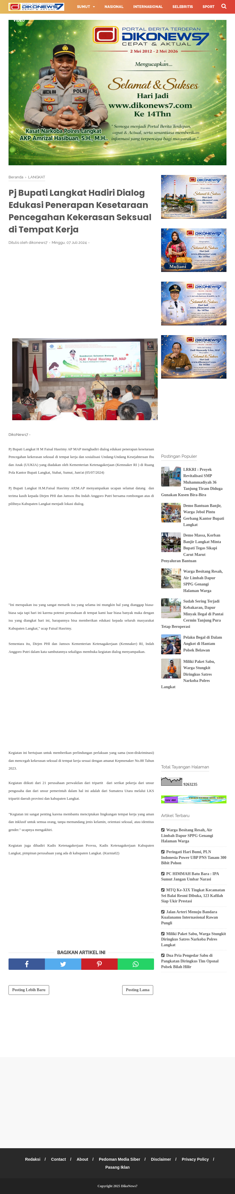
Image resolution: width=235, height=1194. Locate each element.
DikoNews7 (129, 1186)
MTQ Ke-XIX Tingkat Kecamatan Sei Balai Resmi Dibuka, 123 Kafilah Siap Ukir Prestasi (193, 895)
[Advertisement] (81, 291)
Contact (58, 1159)
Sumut (83, 7)
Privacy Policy (195, 1159)
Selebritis (182, 7)
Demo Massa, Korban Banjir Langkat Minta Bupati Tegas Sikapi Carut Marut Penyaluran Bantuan (191, 548)
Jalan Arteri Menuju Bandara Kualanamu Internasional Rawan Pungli (189, 917)
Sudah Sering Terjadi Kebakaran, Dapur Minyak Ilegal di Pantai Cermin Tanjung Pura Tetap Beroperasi (192, 614)
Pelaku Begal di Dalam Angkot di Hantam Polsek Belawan (202, 643)
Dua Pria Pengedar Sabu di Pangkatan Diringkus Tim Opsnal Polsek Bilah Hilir (190, 961)
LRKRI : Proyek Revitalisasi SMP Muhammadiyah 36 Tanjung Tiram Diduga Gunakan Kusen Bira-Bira (191, 482)
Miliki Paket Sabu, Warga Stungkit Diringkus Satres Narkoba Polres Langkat (188, 674)
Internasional (148, 7)
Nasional (114, 7)
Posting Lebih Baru (28, 990)
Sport (209, 7)
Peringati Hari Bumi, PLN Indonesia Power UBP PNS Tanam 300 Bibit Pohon (193, 857)
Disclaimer (161, 1159)
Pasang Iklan (117, 1167)
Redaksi (32, 1159)
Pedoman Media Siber (119, 1159)
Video (19, 20)
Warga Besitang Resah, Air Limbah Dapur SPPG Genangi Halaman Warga (187, 835)
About (82, 1159)
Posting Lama (137, 990)
